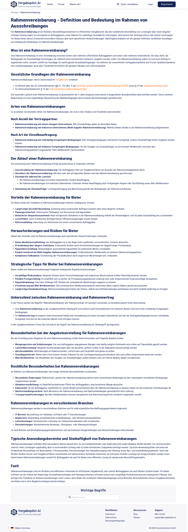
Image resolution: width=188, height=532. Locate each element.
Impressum (110, 514)
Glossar (14, 12)
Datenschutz (110, 517)
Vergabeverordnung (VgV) (156, 86)
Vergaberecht (61, 79)
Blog (135, 514)
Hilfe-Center (160, 514)
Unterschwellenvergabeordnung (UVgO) (68, 89)
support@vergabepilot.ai (165, 517)
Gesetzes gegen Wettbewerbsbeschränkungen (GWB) (102, 86)
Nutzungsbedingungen (115, 521)
